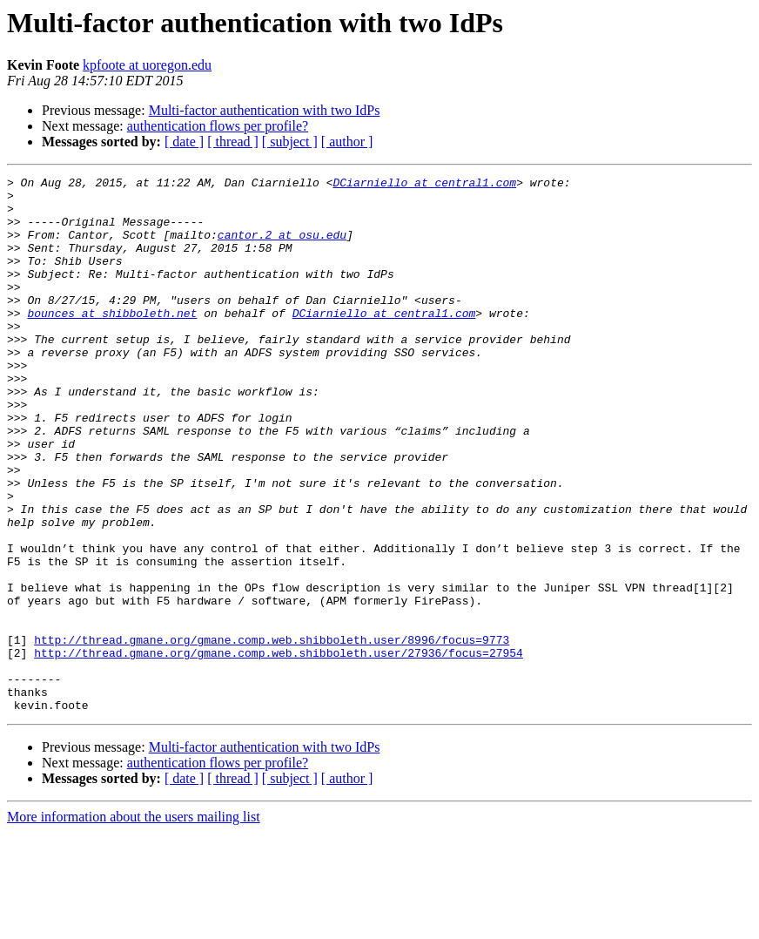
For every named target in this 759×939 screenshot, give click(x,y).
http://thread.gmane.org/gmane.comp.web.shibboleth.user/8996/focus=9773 (271, 733)
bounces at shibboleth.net (112, 341)
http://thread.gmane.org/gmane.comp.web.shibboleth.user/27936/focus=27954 (278, 749)
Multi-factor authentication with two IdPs (264, 110)
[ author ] (347, 141)
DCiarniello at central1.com (424, 185)
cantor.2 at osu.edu (282, 247)
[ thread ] (233, 141)
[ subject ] (290, 141)
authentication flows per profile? (217, 125)
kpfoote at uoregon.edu (147, 64)
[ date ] (184, 141)
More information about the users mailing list (133, 923)
